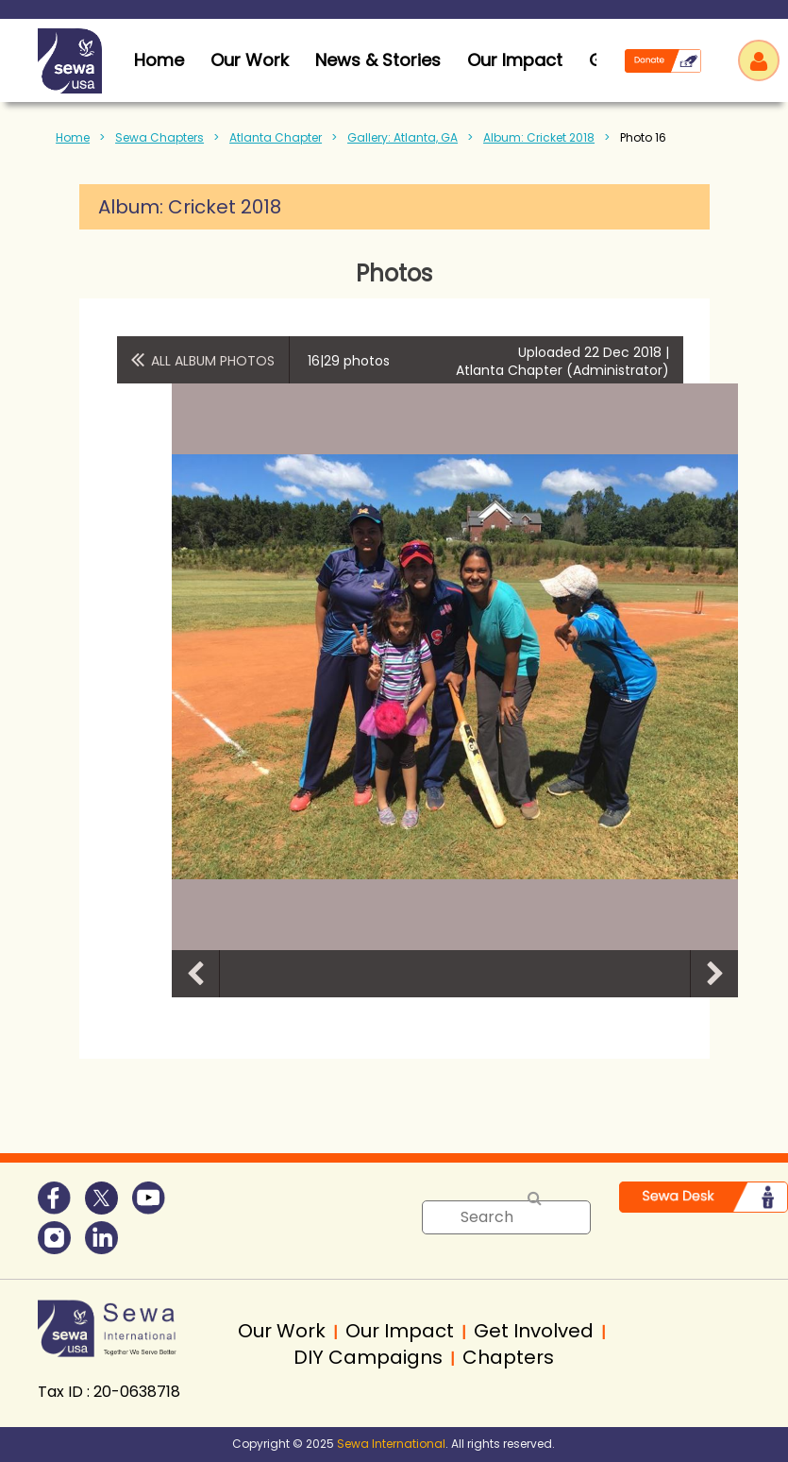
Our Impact (514, 60)
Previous (195, 973)
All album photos (213, 360)
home (159, 60)
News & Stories (378, 60)
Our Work (249, 60)
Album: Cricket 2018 (539, 137)
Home (73, 137)
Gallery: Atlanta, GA (402, 137)
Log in (759, 60)
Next (714, 973)
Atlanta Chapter (275, 137)
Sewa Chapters (159, 137)
